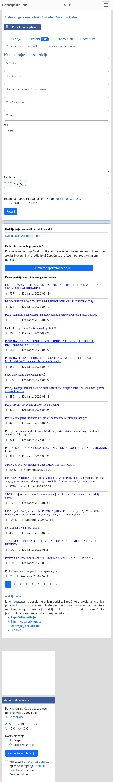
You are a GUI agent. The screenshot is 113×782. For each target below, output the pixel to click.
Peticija (14, 39)
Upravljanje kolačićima (25, 626)
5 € (11, 724)
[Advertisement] (28, 673)
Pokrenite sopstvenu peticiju (49, 268)
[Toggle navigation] (106, 4)
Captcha (9, 177)
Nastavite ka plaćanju (21, 753)
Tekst (7, 125)
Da (17, 203)
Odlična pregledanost (59, 46)
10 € (23, 724)
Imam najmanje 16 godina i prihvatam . (42, 199)
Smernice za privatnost (22, 46)
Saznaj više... (15, 717)
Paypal (17, 740)
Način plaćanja (15, 736)
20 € (36, 724)
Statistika (87, 39)
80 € (25, 728)
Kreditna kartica (23, 745)
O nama (16, 630)
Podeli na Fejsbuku (21, 27)
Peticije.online (14, 4)
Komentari (64, 39)
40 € (12, 728)
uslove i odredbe (34, 762)
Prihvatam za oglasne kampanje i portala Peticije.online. (29, 768)
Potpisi (38, 39)
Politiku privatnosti (67, 199)
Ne (35, 203)
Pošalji (10, 211)
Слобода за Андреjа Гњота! (23, 235)
